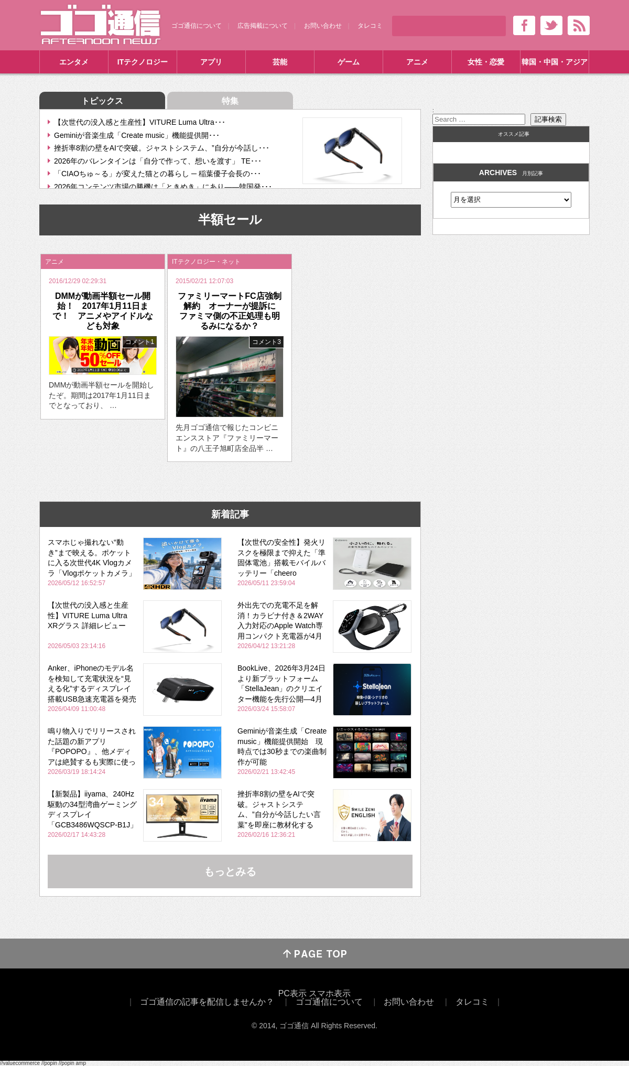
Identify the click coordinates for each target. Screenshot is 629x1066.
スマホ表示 (330, 993)
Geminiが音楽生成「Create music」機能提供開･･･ (137, 135)
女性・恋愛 (486, 62)
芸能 (280, 62)
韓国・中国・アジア (555, 62)
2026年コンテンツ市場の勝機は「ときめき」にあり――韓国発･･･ (163, 186)
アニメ (417, 62)
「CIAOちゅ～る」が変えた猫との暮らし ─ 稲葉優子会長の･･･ (157, 173)
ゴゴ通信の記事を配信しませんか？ (207, 1001)
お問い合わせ (323, 25)
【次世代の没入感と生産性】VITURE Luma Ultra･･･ (139, 122)
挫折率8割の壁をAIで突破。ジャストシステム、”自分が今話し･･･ (161, 148)
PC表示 (292, 993)
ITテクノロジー (142, 62)
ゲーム (349, 62)
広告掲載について (262, 25)
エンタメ (74, 62)
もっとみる (230, 871)
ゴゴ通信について (196, 25)
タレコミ (370, 25)
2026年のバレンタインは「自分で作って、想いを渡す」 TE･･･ (158, 161)
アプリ (211, 62)
